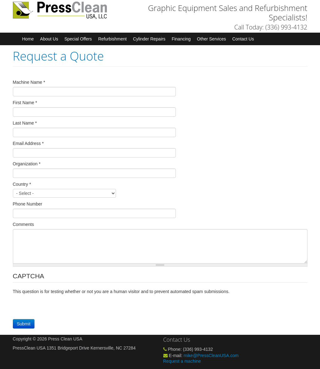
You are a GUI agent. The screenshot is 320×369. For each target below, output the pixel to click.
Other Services (211, 38)
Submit (24, 323)
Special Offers (78, 38)
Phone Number (27, 203)
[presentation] (60, 307)
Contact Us (243, 38)
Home (28, 38)
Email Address (28, 143)
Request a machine (182, 361)
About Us (49, 38)
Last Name (25, 123)
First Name (25, 102)
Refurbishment (112, 38)
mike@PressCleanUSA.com (211, 355)
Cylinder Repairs (149, 38)
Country (22, 184)
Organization (27, 163)
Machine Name (29, 82)
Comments (23, 224)
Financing (181, 38)
